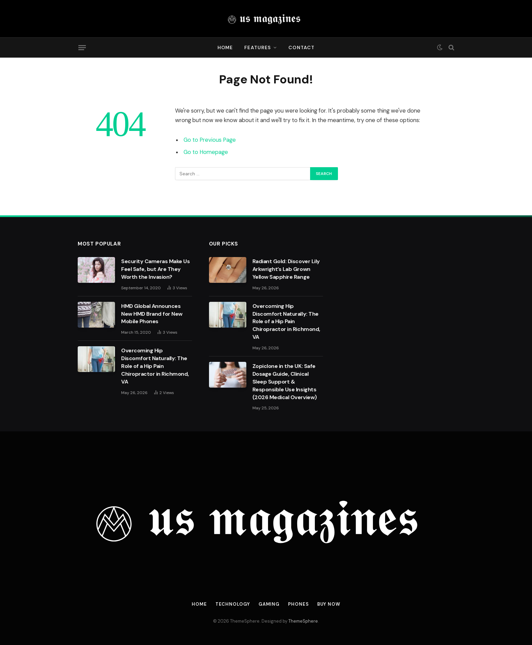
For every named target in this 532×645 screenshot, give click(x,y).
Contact (301, 47)
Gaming (269, 604)
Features (257, 47)
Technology (232, 604)
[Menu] (82, 47)
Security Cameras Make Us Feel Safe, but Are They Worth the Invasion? (155, 269)
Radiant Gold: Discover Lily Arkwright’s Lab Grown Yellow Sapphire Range (286, 269)
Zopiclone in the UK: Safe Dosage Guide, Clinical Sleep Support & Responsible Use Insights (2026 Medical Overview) (284, 382)
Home (225, 47)
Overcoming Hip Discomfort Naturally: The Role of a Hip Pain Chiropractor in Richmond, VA (155, 366)
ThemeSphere (303, 621)
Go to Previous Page (210, 139)
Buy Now (328, 604)
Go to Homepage (206, 152)
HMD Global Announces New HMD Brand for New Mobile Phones (152, 313)
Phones (298, 604)
